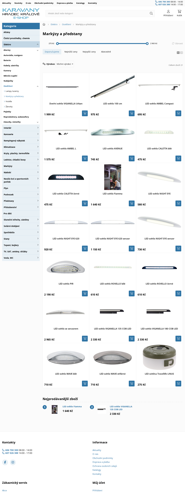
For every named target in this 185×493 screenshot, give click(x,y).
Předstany (9, 201)
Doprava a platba (65, 3)
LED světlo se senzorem (66, 328)
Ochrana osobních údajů (104, 466)
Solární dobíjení (11, 226)
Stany (6, 238)
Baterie (7, 60)
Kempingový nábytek (14, 140)
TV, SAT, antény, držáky (15, 251)
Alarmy (7, 50)
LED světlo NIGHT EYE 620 (66, 238)
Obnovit (179, 43)
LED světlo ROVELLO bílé (112, 283)
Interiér (7, 128)
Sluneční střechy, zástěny (16, 219)
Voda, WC (8, 257)
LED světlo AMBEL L (66, 148)
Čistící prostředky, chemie (17, 38)
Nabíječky (8, 81)
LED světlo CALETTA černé (66, 193)
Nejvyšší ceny (89, 51)
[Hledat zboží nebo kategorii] (100, 13)
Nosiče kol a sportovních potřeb (16, 180)
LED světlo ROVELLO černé (159, 283)
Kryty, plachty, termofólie (16, 153)
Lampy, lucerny (12, 91)
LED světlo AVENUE (112, 148)
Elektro (7, 44)
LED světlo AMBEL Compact (159, 103)
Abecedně (106, 51)
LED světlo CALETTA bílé (159, 148)
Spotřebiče (9, 232)
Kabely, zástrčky (11, 65)
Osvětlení (8, 86)
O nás (28, 3)
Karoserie (8, 134)
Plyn (6, 188)
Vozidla (9, 101)
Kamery (7, 70)
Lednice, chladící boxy (15, 159)
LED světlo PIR (66, 283)
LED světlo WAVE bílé (66, 373)
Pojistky (7, 111)
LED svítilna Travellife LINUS (159, 373)
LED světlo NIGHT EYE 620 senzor (113, 238)
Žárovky (9, 106)
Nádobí (7, 172)
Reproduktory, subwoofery (16, 117)
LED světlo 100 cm (112, 103)
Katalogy (80, 3)
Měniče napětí (10, 75)
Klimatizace (9, 147)
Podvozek (9, 194)
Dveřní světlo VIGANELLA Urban (66, 103)
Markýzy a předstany (15, 96)
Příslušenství (10, 207)
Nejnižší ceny (70, 51)
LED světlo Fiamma (112, 193)
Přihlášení (97, 490)
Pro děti (8, 213)
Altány (7, 32)
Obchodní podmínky (43, 3)
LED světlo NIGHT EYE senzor (159, 238)
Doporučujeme (52, 51)
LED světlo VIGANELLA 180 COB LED (159, 328)
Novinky (18, 3)
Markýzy (8, 166)
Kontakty (92, 3)
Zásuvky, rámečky (12, 122)
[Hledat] (151, 13)
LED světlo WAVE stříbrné (113, 373)
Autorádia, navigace (13, 55)
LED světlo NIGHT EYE (159, 193)
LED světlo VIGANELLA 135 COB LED (112, 328)
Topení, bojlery (11, 245)
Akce (4, 490)
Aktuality (6, 3)
